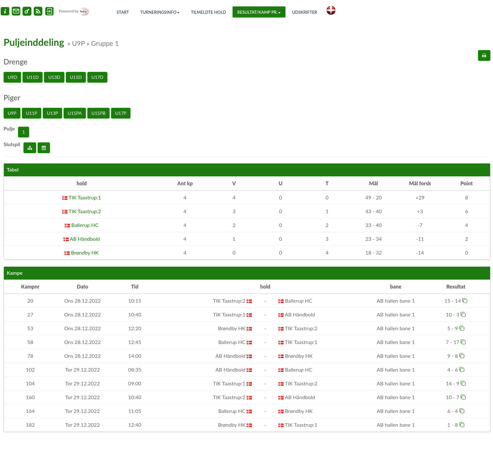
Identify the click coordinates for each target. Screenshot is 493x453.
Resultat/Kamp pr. (259, 12)
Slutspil (12, 144)
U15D (76, 77)
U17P (120, 113)
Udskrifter (304, 12)
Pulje (9, 128)
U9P (12, 113)
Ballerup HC (81, 225)
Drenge (16, 61)
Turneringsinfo (160, 12)
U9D (12, 77)
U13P (52, 113)
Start (123, 12)
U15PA (75, 113)
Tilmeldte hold (208, 12)
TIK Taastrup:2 (81, 211)
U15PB (98, 113)
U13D (54, 77)
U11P (31, 113)
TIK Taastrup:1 (81, 197)
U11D (32, 77)
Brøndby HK (81, 252)
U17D (97, 77)
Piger (12, 97)
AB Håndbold (82, 239)
